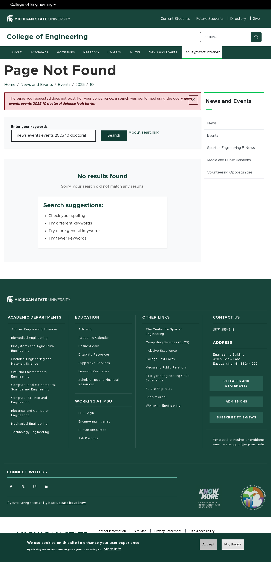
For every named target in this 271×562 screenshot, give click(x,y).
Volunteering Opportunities (230, 172)
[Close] (193, 100)
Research (91, 52)
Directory (238, 18)
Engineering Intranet (105, 421)
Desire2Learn (105, 346)
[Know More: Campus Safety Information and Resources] (201, 489)
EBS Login (104, 413)
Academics (39, 52)
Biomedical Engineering (29, 337)
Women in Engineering (163, 405)
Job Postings (105, 438)
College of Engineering (47, 37)
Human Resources (105, 430)
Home (9, 85)
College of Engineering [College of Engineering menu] (31, 5)
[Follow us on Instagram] (35, 486)
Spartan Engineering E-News (231, 148)
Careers (114, 52)
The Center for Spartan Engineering (172, 332)
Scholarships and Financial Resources (98, 382)
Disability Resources (105, 354)
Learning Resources (105, 371)
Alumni (134, 52)
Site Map (140, 531)
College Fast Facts (172, 359)
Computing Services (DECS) (172, 342)
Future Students (210, 18)
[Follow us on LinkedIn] (46, 486)
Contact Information (111, 531)
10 (92, 85)
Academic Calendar (105, 337)
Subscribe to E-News (240, 417)
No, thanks (232, 545)
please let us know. (72, 503)
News (212, 123)
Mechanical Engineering (29, 423)
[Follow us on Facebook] (11, 486)
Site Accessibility (202, 532)
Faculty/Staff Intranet (202, 54)
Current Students (175, 18)
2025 (80, 85)
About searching (144, 133)
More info (112, 550)
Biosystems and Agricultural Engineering (38, 348)
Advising (85, 329)
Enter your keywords (29, 127)
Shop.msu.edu (172, 397)
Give (256, 18)
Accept (208, 545)
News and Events (163, 52)
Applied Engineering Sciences (34, 329)
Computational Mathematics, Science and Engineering (38, 387)
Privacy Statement (168, 532)
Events (64, 85)
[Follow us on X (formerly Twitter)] (23, 486)
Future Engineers (159, 388)
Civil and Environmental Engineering (29, 374)
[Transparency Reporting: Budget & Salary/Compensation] (245, 489)
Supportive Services (105, 363)
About (16, 52)
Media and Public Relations (229, 160)
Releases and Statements (243, 383)
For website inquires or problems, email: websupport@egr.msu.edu (239, 442)
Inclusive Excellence (161, 350)
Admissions (66, 52)
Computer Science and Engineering (29, 400)
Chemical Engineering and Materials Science (31, 361)
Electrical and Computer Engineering (30, 413)
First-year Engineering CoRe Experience (168, 378)
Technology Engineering (30, 432)
